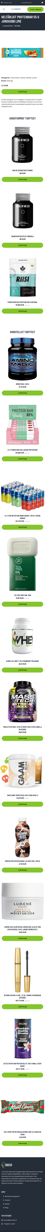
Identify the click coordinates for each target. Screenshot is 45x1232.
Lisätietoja (22, 92)
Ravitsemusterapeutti (12, 1196)
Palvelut (7, 1200)
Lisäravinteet (8, 26)
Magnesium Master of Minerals (22, 236)
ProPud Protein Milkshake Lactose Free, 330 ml (22, 861)
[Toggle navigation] (3, 9)
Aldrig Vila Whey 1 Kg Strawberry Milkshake (22, 661)
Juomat (34, 78)
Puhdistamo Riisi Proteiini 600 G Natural (22, 302)
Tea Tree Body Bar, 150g (22, 595)
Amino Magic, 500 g (22, 384)
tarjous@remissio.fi (27, 2)
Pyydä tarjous (35, 9)
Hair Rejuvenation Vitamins (22, 170)
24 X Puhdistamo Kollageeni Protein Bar (22, 450)
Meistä (7, 1204)
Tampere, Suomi (7, 2)
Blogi (6, 1208)
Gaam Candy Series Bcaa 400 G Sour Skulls (22, 795)
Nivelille (17, 26)
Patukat (22, 78)
